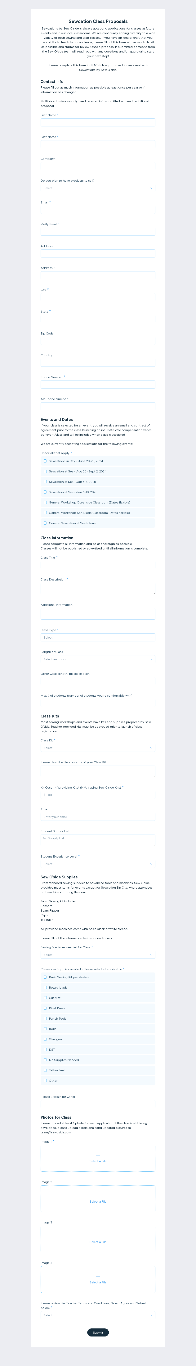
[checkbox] (98, 461)
